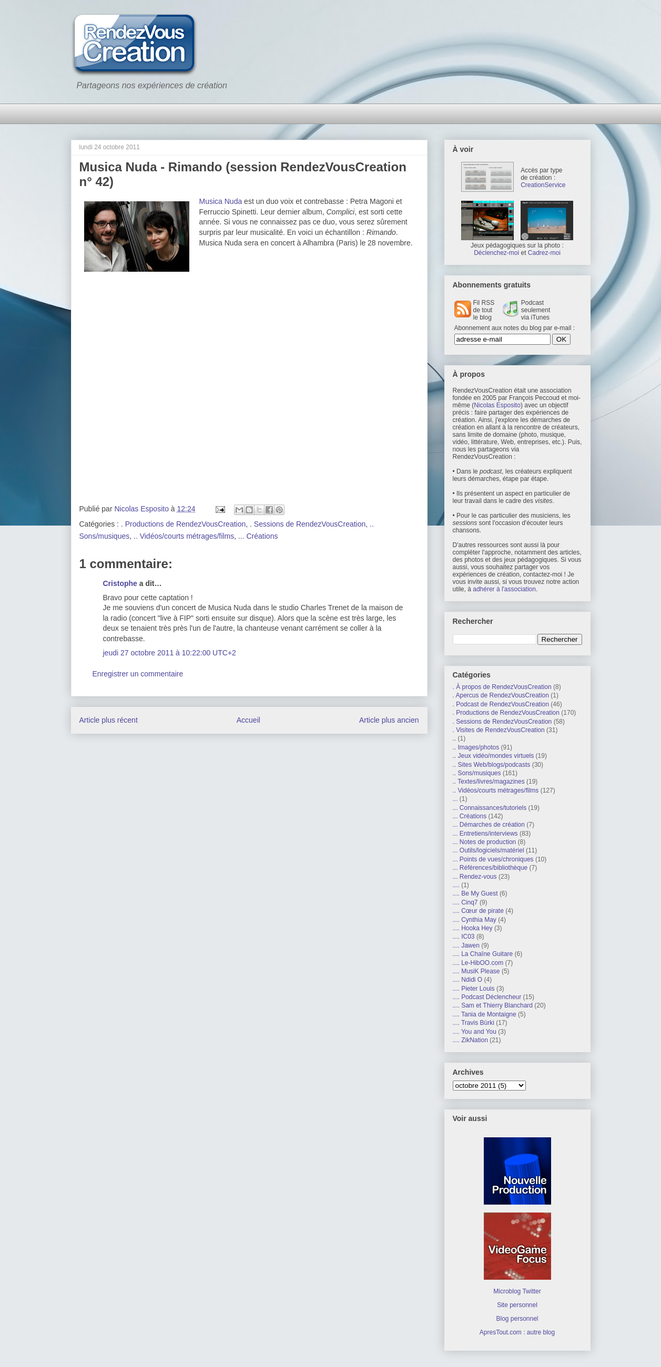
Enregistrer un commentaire (138, 674)
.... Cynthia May (474, 919)
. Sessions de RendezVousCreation (307, 524)
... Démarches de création (489, 824)
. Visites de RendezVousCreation (499, 730)
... (455, 799)
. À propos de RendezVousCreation (502, 687)
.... (456, 885)
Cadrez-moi (544, 252)
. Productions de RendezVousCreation (183, 524)
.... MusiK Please (476, 971)
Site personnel (517, 1305)
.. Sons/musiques (477, 773)
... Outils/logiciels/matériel (488, 850)
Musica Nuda (220, 201)
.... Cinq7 (465, 902)
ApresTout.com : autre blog (517, 1332)
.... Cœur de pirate (478, 910)
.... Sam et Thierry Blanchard (493, 1005)
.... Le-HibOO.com (478, 963)
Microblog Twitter (517, 1291)
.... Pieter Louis (474, 988)
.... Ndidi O (468, 979)
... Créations (258, 536)
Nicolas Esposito (497, 405)
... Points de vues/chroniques (493, 859)
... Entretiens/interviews (485, 833)
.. (454, 738)
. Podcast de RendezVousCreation (501, 704)
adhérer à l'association (504, 589)
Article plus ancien (389, 720)
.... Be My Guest (475, 893)
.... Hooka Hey (473, 928)
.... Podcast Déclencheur (487, 997)
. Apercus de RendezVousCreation (501, 695)
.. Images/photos (476, 747)
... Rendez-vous (475, 876)
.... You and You (474, 1031)
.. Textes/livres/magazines (489, 781)
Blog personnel (517, 1318)
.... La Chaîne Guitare (483, 954)
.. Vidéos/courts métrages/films (184, 536)
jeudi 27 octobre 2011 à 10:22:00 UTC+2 (169, 653)
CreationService (543, 185)
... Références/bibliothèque (490, 867)
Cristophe (120, 583)
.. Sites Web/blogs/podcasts (492, 764)
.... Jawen (466, 945)
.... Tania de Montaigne (484, 1014)
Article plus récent (108, 720)
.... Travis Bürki (473, 1022)
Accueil (248, 720)
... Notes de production (484, 842)
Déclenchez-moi (496, 252)
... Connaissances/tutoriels (490, 807)
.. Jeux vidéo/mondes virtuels (493, 755)
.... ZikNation (470, 1040)
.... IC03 (464, 936)
